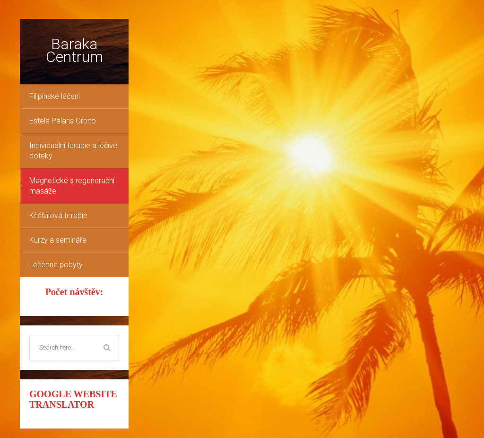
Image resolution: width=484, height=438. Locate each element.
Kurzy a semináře (57, 240)
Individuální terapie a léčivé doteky (73, 150)
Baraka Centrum (74, 50)
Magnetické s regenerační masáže (71, 185)
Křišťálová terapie (58, 215)
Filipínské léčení (54, 96)
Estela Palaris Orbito (62, 120)
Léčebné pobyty (56, 264)
